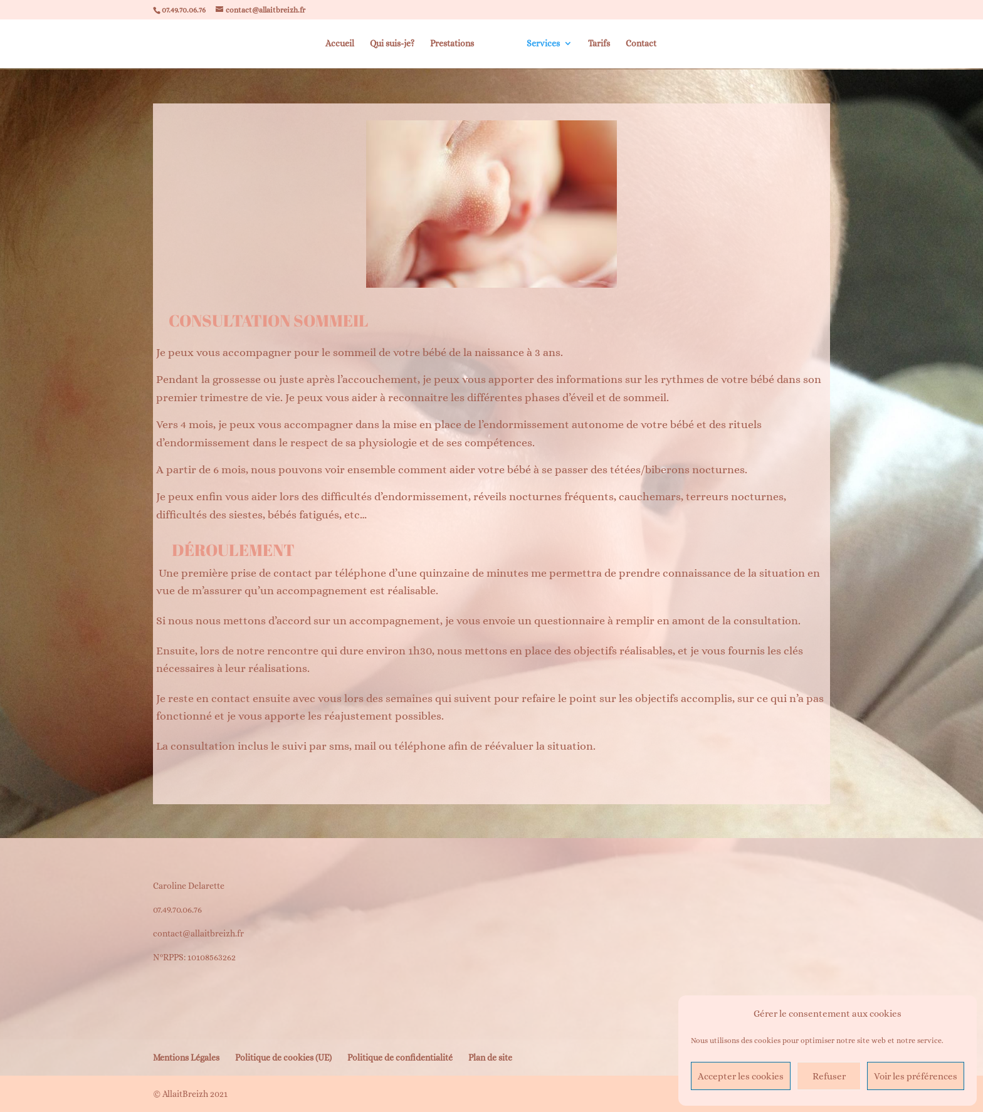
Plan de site (490, 1057)
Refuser (829, 1076)
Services (543, 44)
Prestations (451, 44)
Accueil (339, 44)
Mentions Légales (186, 1057)
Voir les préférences (915, 1076)
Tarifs (600, 44)
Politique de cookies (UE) (283, 1057)
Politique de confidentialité (400, 1057)
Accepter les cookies (741, 1076)
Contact (641, 44)
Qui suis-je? (391, 44)
